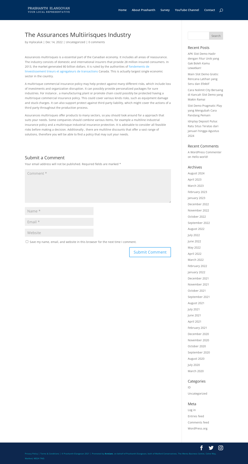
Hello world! (200, 157)
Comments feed (198, 422)
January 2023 (196, 198)
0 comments (96, 42)
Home (122, 10)
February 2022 (197, 266)
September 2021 (199, 297)
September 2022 (199, 223)
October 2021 (197, 290)
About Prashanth (143, 10)
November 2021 (198, 284)
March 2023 (196, 186)
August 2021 (196, 303)
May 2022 (194, 247)
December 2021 (198, 278)
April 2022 (194, 254)
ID (189, 387)
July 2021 (194, 309)
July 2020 (194, 365)
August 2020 (196, 358)
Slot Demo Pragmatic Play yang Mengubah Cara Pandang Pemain (205, 110)
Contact (209, 10)
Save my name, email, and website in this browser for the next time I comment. (83, 242)
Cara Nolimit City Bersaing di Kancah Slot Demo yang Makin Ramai (205, 95)
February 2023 (197, 192)
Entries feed (196, 416)
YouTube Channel (187, 10)
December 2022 (198, 204)
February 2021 (197, 328)
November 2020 (198, 340)
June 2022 (194, 241)
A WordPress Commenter (205, 152)
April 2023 (194, 179)
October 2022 (197, 216)
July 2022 (194, 235)
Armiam (109, 453)
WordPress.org (197, 428)
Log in (192, 410)
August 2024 (196, 173)
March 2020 (196, 371)
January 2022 (196, 272)
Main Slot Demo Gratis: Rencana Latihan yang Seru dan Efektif (203, 79)
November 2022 (198, 210)
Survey (165, 10)
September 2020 (199, 352)
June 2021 (194, 315)
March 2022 (196, 260)
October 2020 (197, 346)
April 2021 (194, 321)
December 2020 (198, 334)
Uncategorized (75, 42)
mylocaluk (35, 42)
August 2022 (196, 229)
